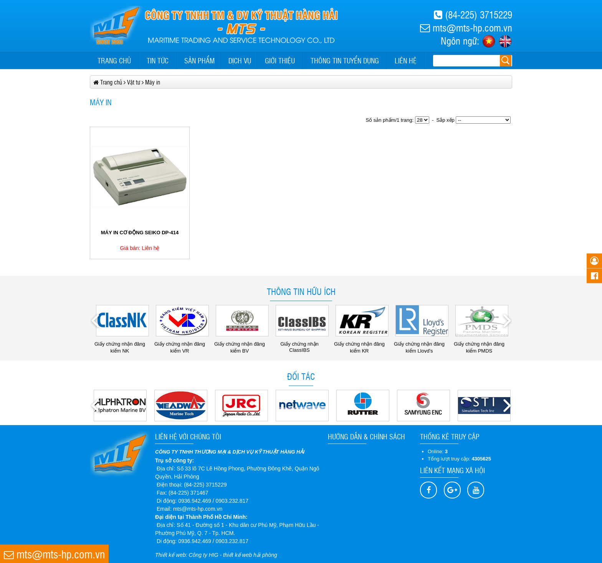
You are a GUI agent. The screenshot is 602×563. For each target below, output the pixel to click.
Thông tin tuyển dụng (345, 60)
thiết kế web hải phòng (250, 555)
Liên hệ (406, 60)
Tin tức (158, 60)
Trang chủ (114, 60)
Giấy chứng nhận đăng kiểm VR (181, 345)
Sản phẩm (199, 60)
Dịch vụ (239, 60)
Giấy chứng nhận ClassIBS (302, 344)
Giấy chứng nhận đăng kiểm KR (361, 345)
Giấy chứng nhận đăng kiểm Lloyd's (421, 345)
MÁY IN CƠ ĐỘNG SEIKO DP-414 (140, 232)
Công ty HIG (203, 555)
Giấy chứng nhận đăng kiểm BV (241, 345)
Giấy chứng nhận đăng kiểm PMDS (481, 345)
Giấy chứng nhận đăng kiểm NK (121, 345)
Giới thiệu (280, 60)
